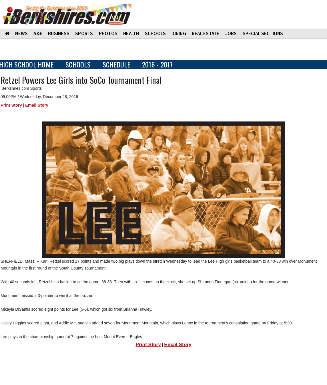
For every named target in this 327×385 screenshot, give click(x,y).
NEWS (21, 33)
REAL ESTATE (206, 33)
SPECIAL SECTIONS (263, 33)
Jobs (231, 33)
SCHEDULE (116, 64)
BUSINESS (58, 33)
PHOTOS (108, 33)
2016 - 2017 (157, 64)
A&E (37, 33)
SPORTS (84, 33)
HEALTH (131, 33)
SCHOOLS (155, 33)
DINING (179, 33)
